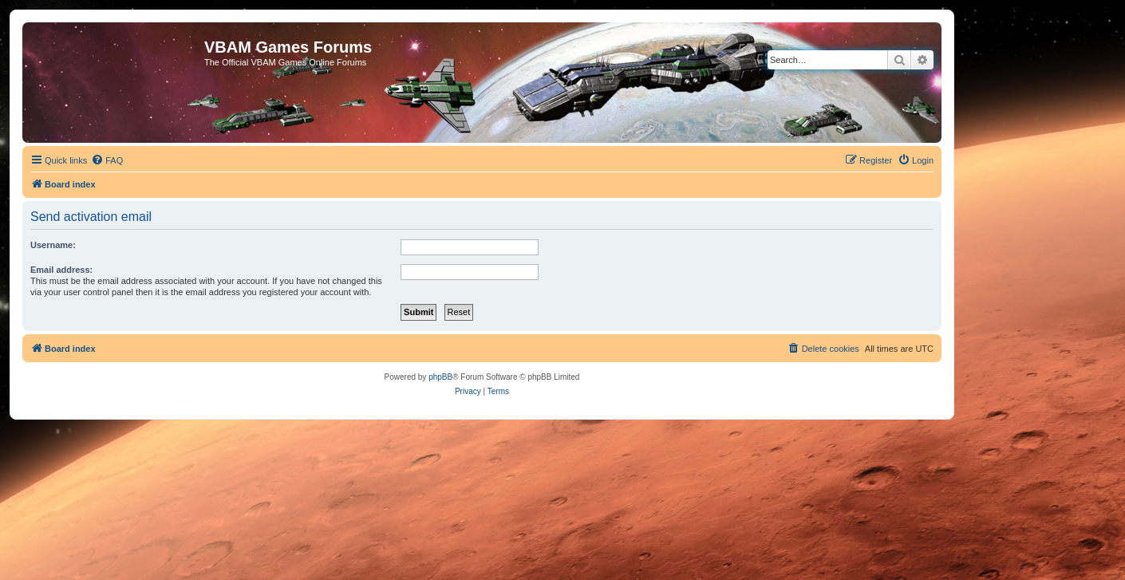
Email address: (61, 269)
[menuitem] (107, 160)
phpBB (440, 377)
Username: (53, 245)
